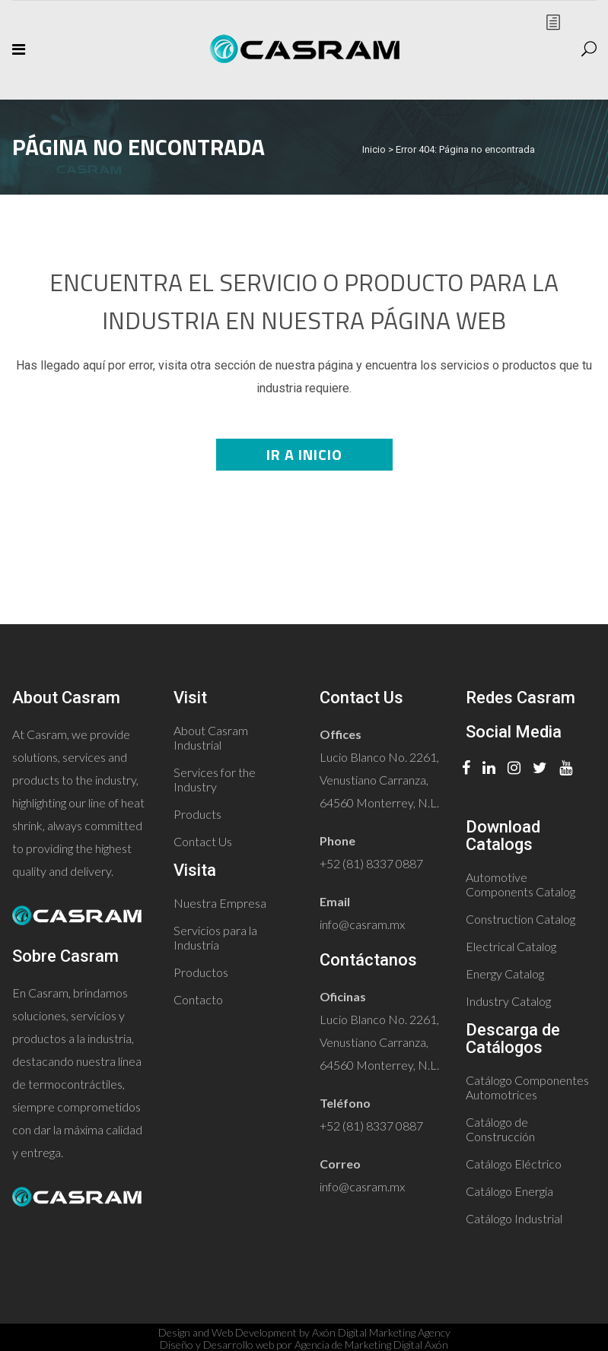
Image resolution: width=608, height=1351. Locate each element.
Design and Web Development (227, 1332)
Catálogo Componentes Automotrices (527, 1087)
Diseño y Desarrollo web (217, 1344)
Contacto (198, 999)
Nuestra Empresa (219, 903)
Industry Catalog (508, 1001)
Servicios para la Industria (215, 937)
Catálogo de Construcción (500, 1129)
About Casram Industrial (210, 737)
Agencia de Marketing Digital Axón (371, 1344)
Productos (200, 972)
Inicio (374, 149)
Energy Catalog (505, 973)
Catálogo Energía (509, 1191)
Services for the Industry (214, 779)
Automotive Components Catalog (520, 884)
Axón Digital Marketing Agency (381, 1332)
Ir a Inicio (304, 454)
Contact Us (202, 841)
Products (197, 814)
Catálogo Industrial (514, 1218)
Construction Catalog (520, 919)
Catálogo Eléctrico (514, 1163)
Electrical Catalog (511, 946)
